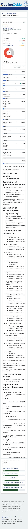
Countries (9, 13)
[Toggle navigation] (2, 8)
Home (4, 13)
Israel (14, 13)
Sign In (25, 1)
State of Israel (8, 28)
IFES (3, 519)
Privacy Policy (11, 516)
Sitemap (4, 516)
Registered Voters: (8, 45)
